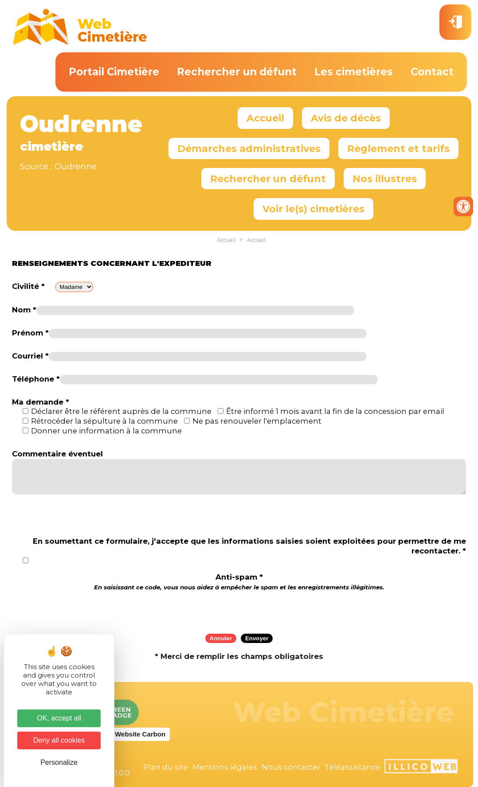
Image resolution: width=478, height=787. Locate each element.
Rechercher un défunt (237, 72)
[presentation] (239, 609)
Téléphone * (36, 378)
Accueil (265, 118)
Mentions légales (224, 767)
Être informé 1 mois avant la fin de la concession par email (335, 411)
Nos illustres (385, 178)
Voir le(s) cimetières (313, 208)
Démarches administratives (249, 148)
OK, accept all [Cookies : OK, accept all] (59, 718)
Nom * (24, 309)
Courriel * (30, 355)
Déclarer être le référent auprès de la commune (121, 411)
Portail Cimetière (114, 72)
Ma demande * (40, 401)
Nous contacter (291, 767)
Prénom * (30, 332)
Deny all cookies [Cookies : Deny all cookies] (59, 740)
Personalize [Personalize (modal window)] (59, 762)
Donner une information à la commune (106, 430)
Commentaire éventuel (57, 453)
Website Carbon (140, 734)
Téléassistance (352, 767)
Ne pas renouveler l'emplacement (256, 421)
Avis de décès (346, 118)
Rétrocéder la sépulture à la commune (104, 421)
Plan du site (165, 767)
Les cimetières (353, 72)
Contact (432, 72)
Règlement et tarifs (398, 148)
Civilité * (28, 286)
